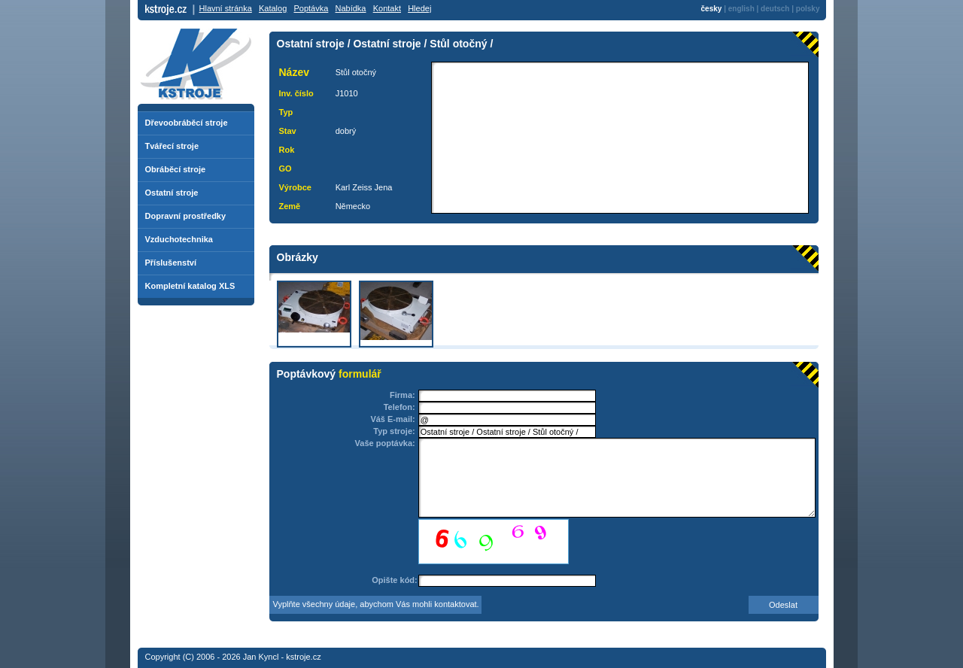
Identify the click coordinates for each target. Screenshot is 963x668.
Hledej (419, 8)
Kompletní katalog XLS (190, 285)
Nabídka (351, 8)
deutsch (775, 9)
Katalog (273, 8)
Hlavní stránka (225, 8)
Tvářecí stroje (172, 145)
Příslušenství (170, 262)
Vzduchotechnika (179, 239)
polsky (808, 9)
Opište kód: (395, 579)
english (741, 9)
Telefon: (399, 406)
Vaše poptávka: (385, 443)
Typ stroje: (394, 431)
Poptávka (310, 8)
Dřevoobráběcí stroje (186, 122)
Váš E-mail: (392, 419)
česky (711, 9)
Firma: (402, 394)
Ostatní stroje (172, 192)
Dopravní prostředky (185, 215)
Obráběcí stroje (175, 169)
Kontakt (387, 8)
